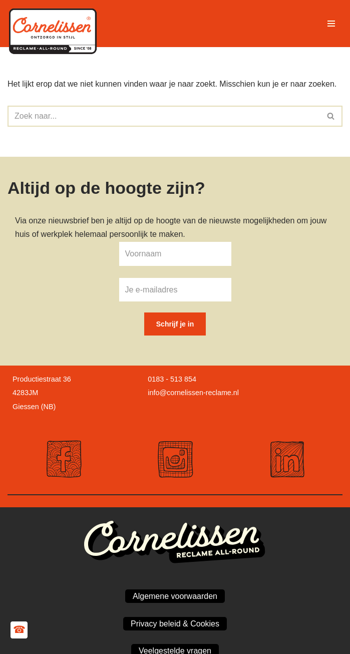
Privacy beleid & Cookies (175, 623)
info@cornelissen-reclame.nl (193, 393)
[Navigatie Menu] (331, 24)
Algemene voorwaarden (175, 596)
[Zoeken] (164, 116)
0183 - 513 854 (172, 379)
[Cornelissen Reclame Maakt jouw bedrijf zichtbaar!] (55, 23)
